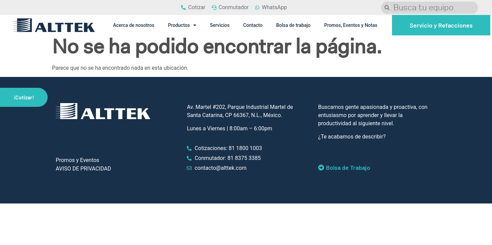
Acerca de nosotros (133, 25)
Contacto (253, 25)
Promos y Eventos (77, 160)
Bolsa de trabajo (293, 25)
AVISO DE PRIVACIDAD (83, 168)
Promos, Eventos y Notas (350, 25)
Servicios (220, 25)
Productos (182, 25)
